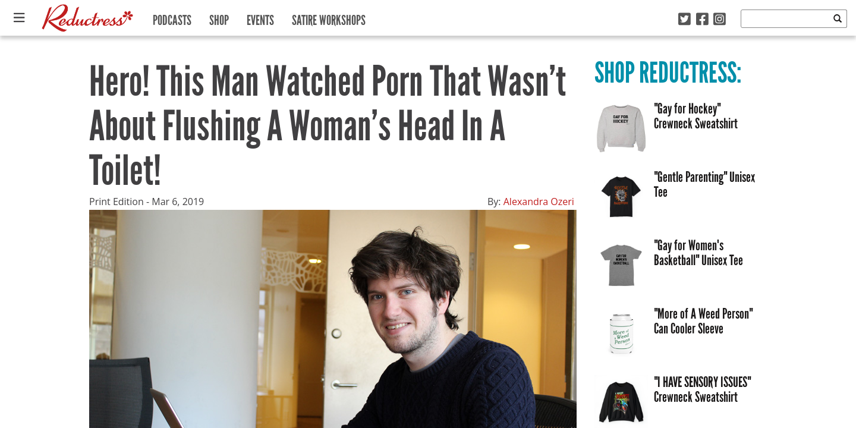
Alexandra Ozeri (538, 201)
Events (260, 17)
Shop (219, 17)
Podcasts (172, 17)
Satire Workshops (329, 17)
